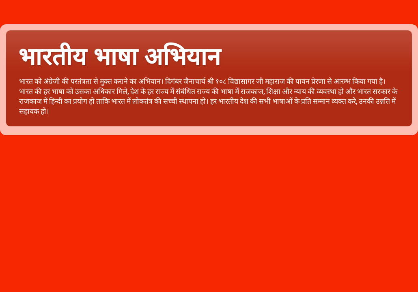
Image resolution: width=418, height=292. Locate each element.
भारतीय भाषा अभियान (119, 56)
